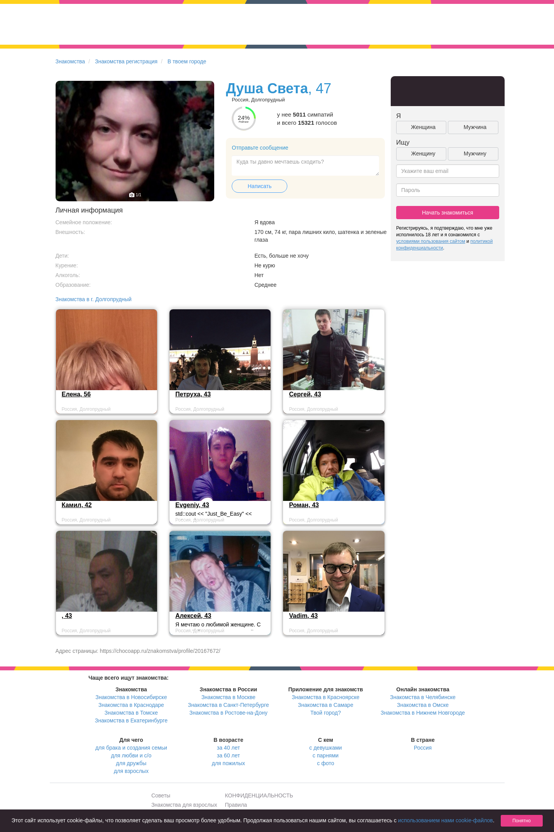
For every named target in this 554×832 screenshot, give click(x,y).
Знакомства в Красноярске (325, 697)
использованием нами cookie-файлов (445, 820)
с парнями (326, 755)
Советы (160, 795)
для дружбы (131, 763)
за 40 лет (228, 748)
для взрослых (131, 771)
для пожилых (228, 763)
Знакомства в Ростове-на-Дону (228, 713)
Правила (236, 805)
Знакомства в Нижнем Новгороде (423, 713)
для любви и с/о (131, 755)
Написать (259, 186)
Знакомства (70, 61)
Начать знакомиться (447, 212)
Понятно (521, 820)
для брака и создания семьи (131, 748)
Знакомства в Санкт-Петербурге (228, 705)
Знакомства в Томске (131, 713)
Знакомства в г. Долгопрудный (94, 299)
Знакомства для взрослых (184, 805)
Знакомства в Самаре (325, 705)
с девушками (325, 748)
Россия (423, 748)
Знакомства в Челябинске (422, 697)
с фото (325, 763)
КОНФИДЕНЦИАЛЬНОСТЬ (259, 795)
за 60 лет (228, 755)
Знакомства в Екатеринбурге (131, 720)
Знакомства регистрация (126, 61)
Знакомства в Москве (228, 697)
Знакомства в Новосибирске (131, 697)
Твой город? (325, 713)
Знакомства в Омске (423, 705)
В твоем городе (187, 61)
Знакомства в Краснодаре (131, 705)
